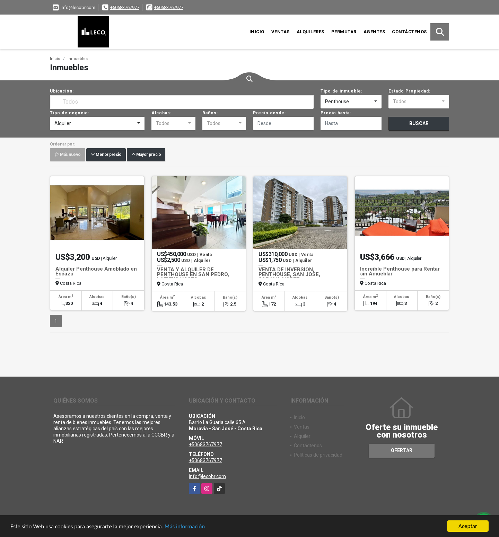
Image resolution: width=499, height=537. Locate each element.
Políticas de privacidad (318, 455)
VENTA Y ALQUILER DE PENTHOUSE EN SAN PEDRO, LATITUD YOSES (193, 274)
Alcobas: (161, 113)
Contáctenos (409, 31)
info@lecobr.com (207, 476)
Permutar (344, 31)
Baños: (210, 113)
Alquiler (302, 436)
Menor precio (106, 154)
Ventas (280, 31)
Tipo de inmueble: (341, 91)
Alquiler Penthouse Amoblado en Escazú (96, 271)
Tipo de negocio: (69, 113)
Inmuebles (78, 58)
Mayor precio (146, 154)
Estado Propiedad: (409, 91)
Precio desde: (269, 113)
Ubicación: (62, 91)
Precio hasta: (336, 113)
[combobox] (351, 102)
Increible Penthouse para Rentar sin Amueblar (400, 271)
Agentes (374, 31)
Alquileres (310, 31)
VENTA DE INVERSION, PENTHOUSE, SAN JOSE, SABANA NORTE (289, 274)
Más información (185, 526)
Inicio (257, 31)
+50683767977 (124, 7)
